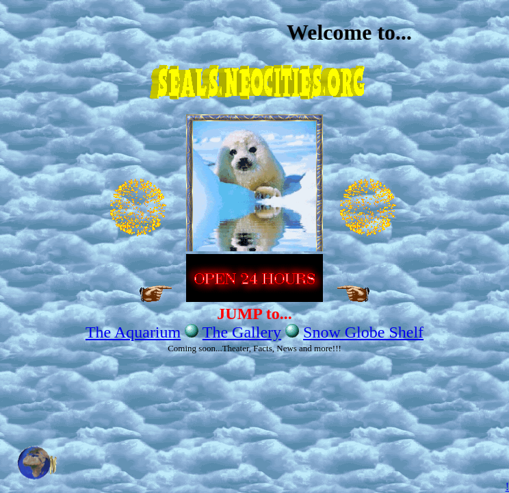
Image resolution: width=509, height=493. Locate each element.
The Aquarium (133, 332)
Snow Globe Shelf (363, 332)
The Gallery (242, 332)
